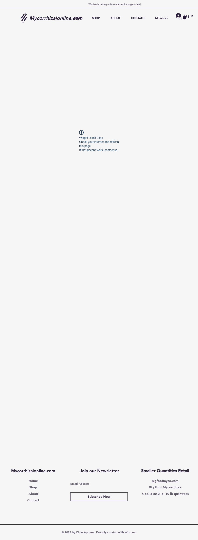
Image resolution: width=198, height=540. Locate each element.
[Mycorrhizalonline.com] (57, 18)
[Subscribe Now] (99, 496)
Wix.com (130, 532)
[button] (182, 17)
